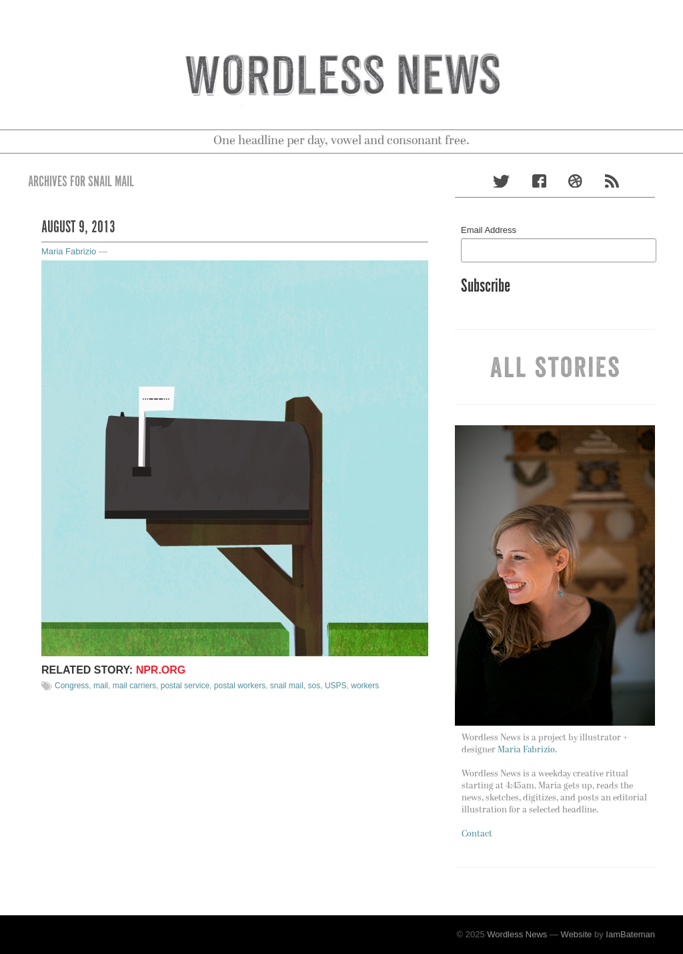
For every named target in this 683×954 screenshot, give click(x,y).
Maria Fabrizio (68, 251)
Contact (477, 834)
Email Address (488, 230)
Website (576, 934)
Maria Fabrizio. (527, 750)
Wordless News (517, 934)
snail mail (286, 685)
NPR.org (161, 670)
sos (314, 685)
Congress (72, 685)
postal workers (239, 685)
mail (100, 685)
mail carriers (134, 685)
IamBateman (630, 934)
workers (365, 685)
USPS (336, 685)
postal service (185, 685)
